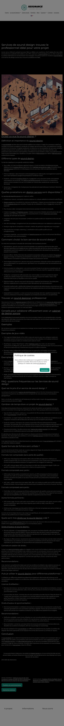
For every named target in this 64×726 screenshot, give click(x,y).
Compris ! (44, 370)
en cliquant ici (41, 363)
